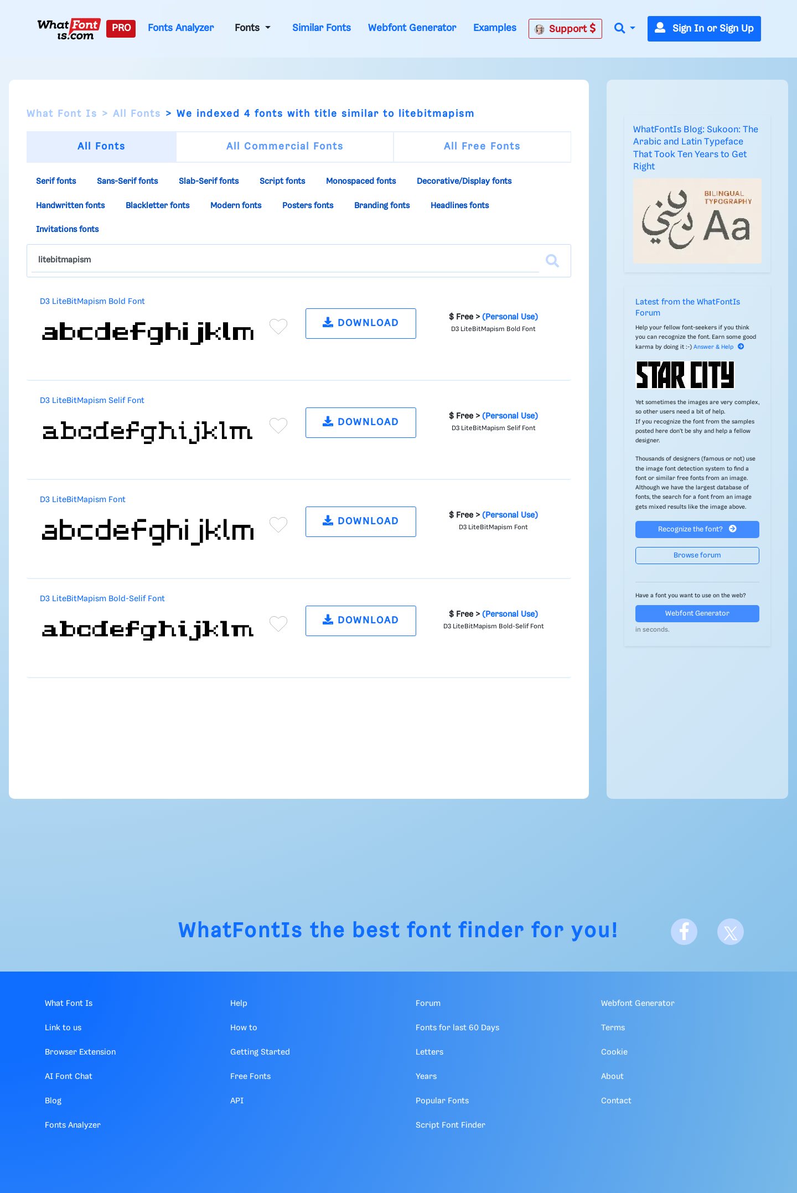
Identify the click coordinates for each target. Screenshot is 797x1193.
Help (238, 1003)
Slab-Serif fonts (209, 181)
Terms (613, 1028)
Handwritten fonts (70, 206)
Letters (429, 1052)
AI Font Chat (68, 1076)
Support (565, 29)
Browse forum (697, 555)
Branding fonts (382, 206)
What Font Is (62, 114)
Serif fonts (56, 181)
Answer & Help (719, 347)
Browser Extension (80, 1052)
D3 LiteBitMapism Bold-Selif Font (102, 599)
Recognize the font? (697, 529)
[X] (730, 931)
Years (426, 1076)
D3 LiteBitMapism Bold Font (92, 301)
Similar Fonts (321, 28)
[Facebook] (684, 931)
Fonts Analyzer (181, 28)
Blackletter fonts (157, 206)
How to (243, 1028)
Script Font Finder (450, 1125)
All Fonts (137, 114)
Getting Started (260, 1052)
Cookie (614, 1052)
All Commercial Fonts (285, 147)
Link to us (63, 1028)
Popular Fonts (442, 1101)
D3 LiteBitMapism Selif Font (92, 400)
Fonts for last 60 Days (457, 1028)
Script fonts (282, 181)
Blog (53, 1101)
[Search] (552, 260)
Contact (616, 1101)
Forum (428, 1003)
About (612, 1076)
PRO (121, 28)
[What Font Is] (69, 29)
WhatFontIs (240, 931)
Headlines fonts (460, 206)
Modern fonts (235, 206)
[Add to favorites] (278, 326)
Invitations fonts (67, 229)
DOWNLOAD (361, 322)
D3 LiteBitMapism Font (83, 499)
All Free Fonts (482, 147)
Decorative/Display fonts (464, 181)
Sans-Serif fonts (127, 181)
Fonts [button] (248, 28)
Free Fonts (250, 1076)
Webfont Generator (412, 28)
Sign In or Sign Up (704, 29)
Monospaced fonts (361, 181)
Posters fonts (307, 206)
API (237, 1101)
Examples (494, 28)
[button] (625, 29)
